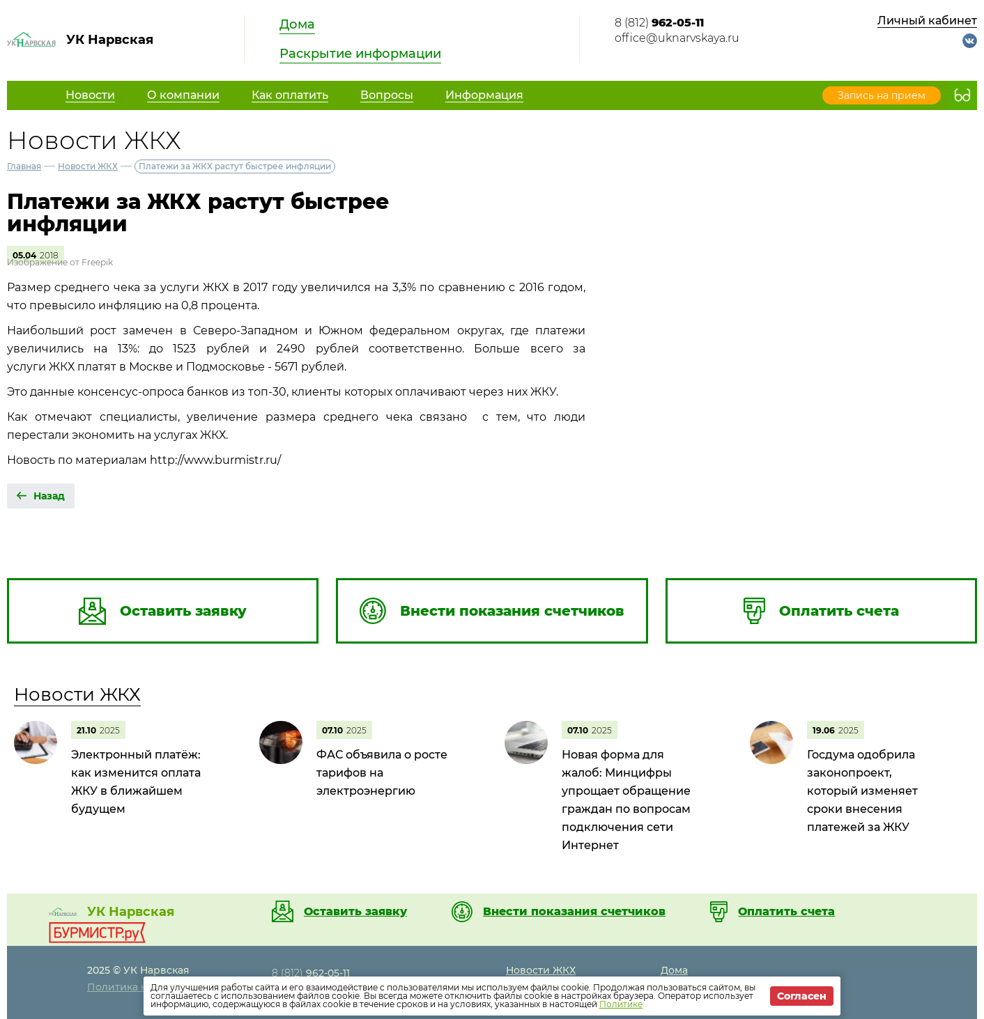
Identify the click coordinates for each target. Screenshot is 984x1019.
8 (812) (659, 22)
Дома (297, 24)
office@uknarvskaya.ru (677, 38)
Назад (49, 496)
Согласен (802, 996)
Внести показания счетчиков (574, 911)
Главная (24, 166)
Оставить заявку (355, 911)
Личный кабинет (927, 20)
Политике (621, 1004)
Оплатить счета (786, 911)
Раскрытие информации (360, 53)
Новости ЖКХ (88, 166)
